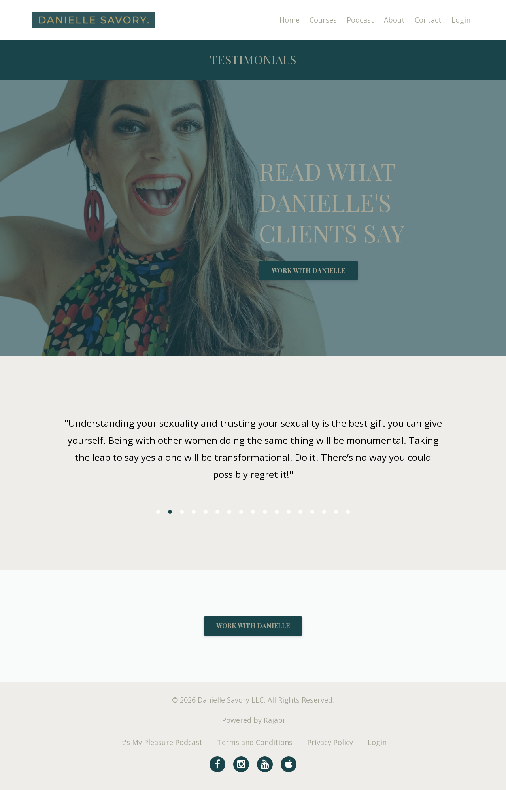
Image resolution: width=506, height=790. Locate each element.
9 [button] (253, 512)
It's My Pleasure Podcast (161, 742)
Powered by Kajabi (253, 720)
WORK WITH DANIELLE (308, 270)
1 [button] (158, 512)
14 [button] (312, 512)
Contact (428, 20)
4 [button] (194, 512)
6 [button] (217, 512)
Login (460, 20)
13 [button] (300, 512)
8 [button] (241, 512)
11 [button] (277, 512)
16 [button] (336, 512)
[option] (253, 451)
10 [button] (265, 512)
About (394, 20)
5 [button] (206, 512)
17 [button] (348, 512)
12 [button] (289, 512)
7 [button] (229, 512)
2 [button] (170, 512)
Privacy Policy (330, 742)
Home (289, 20)
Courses (323, 20)
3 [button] (182, 512)
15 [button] (324, 512)
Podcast (360, 20)
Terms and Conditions (255, 742)
